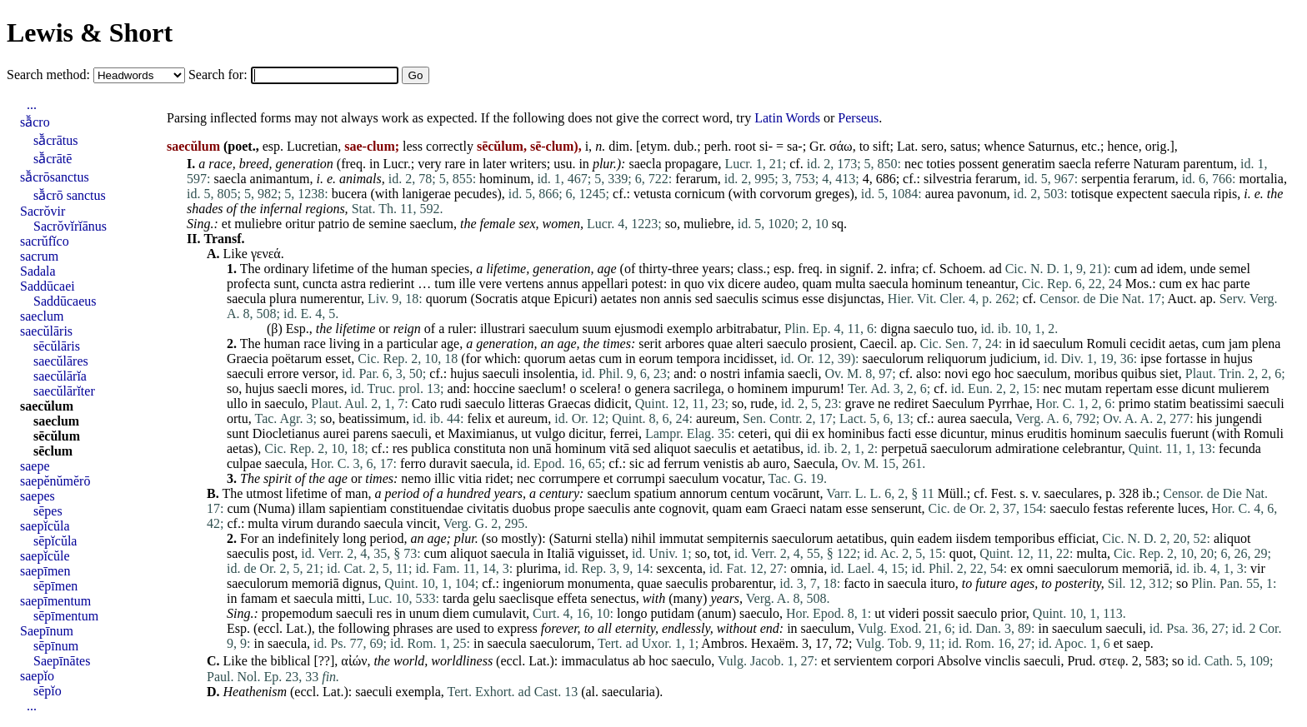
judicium (1013, 358)
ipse (1151, 358)
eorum (656, 358)
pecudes (476, 194)
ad (995, 268)
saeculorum (893, 358)
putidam (672, 613)
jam (1239, 343)
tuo (965, 328)
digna (895, 328)
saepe (35, 466)
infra (902, 268)
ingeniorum (533, 583)
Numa (274, 508)
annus (562, 283)
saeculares (1071, 493)
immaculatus (595, 661)
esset (338, 358)
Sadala (38, 271)
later (494, 164)
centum (749, 493)
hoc (1004, 373)
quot (961, 553)
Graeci (789, 508)
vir (1257, 568)
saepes (37, 496)
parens (370, 433)
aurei (336, 433)
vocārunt (796, 493)
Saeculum (958, 403)
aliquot (672, 448)
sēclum (53, 451)
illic (444, 478)
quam (817, 283)
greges (832, 194)
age (606, 268)
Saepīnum (46, 631)
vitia (470, 478)
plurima (537, 568)
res (400, 448)
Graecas (569, 403)
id (1024, 343)
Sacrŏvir (42, 211)
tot (721, 553)
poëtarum (297, 358)
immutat (681, 538)
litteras (526, 403)
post (284, 553)
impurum (815, 388)
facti (899, 433)
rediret (911, 403)
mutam (1083, 388)
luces (1191, 508)
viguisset (601, 553)
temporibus (1024, 538)
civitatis (488, 508)
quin (902, 538)
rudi (451, 403)
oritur (300, 224)
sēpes (48, 511)
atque (535, 298)
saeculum (553, 328)
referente (1150, 508)
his (1205, 418)
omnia (807, 568)
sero (932, 146)
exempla (418, 692)
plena (1266, 343)
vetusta (652, 194)
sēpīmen (55, 586)
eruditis (1047, 433)
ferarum (696, 179)
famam (258, 598)
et (227, 224)
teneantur (990, 283)
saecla (644, 164)
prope (569, 508)
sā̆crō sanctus (69, 195)
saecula (1190, 194)
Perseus (858, 118)
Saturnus (1051, 146)
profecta (248, 283)
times (617, 343)
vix (716, 283)
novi (956, 373)
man (356, 493)
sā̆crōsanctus (54, 177)
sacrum (39, 256)
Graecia (247, 358)
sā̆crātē (52, 159)
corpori (915, 661)
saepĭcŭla (45, 526)
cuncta (320, 283)
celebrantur (1091, 448)
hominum (504, 179)
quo (694, 283)
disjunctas (854, 298)
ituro (942, 583)
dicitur (585, 433)
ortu (237, 418)
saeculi (245, 373)
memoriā (1145, 568)
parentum (1209, 164)
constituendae (426, 508)
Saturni (572, 538)
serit (650, 343)
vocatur (742, 478)
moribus (1095, 373)
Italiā (560, 553)
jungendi (1238, 418)
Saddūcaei (47, 286)
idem (1169, 268)
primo (1134, 403)
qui (782, 433)
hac (1210, 283)
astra (353, 283)
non (650, 298)
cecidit (1147, 343)
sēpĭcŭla (55, 541)
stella (609, 538)
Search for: (219, 74)
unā (542, 448)
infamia (764, 373)
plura (283, 298)
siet (1169, 373)
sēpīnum (55, 646)
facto (857, 583)
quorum (447, 298)
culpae (244, 463)
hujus (1238, 358)
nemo (416, 478)
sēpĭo (47, 691)
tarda (456, 598)
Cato (424, 403)
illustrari (502, 328)
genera (652, 388)
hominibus (856, 433)
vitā (619, 448)
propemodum (297, 613)
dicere (744, 283)
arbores (684, 343)
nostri (725, 373)
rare (455, 164)
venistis (723, 463)
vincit (422, 523)
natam (825, 508)
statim (1170, 403)
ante (644, 508)
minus (1007, 433)
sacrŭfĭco (44, 241)
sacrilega (697, 388)
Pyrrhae (1008, 403)
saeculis (737, 298)
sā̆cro (35, 122)
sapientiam (358, 508)
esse (813, 298)
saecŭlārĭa (60, 376)
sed (704, 298)
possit (938, 613)
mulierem (1243, 388)
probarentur (742, 583)
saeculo (934, 328)
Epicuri (573, 298)
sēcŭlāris (56, 346)
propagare (692, 164)
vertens (524, 283)
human (409, 268)
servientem (863, 661)
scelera (598, 388)
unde (1202, 268)
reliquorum (956, 358)
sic (636, 463)
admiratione (1027, 448)
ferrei (623, 433)
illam (312, 508)
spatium (655, 493)
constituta (479, 448)
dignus (360, 583)
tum (444, 283)
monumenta (599, 583)
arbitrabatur (747, 328)
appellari (605, 283)
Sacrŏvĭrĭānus (70, 226)
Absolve (959, 661)
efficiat (1076, 538)
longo (632, 613)
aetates (618, 298)
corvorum (785, 194)
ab (753, 463)
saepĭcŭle (45, 556)
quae (720, 343)
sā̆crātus (55, 140)
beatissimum (372, 418)
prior (1012, 613)
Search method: (50, 74)
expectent (1141, 194)
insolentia (548, 373)
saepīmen (45, 571)
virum (297, 523)
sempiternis (738, 538)
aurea (939, 194)
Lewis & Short (90, 32)
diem (456, 613)
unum (424, 613)
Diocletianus (286, 433)
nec (913, 164)
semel (1234, 268)
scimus (780, 298)
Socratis (496, 298)
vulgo (550, 433)
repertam (1129, 388)
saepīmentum (55, 601)
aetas (1182, 343)
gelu (484, 598)
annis (678, 298)
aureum (528, 418)
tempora (697, 358)
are (444, 628)
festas (1108, 508)
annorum (703, 493)
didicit (611, 403)
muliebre (258, 224)
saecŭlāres (60, 361)
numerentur (330, 298)
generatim (1028, 164)
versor (319, 373)
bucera (350, 194)
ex (1191, 283)
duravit (448, 463)
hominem (763, 388)
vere (491, 283)
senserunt (896, 508)
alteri (750, 343)
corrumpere (569, 478)
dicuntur (962, 433)
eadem (935, 538)
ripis (1225, 194)
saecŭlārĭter (64, 391)
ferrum (682, 463)
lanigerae (426, 194)
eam (756, 508)
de (359, 224)
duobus (532, 508)
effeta (572, 598)
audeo (779, 283)
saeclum (431, 224)
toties (940, 164)
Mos (1137, 283)
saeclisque (526, 598)
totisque (1092, 194)
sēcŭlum (56, 436)
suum (597, 328)
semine (387, 224)
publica (430, 448)
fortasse (1186, 358)
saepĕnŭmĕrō (55, 481)
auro (774, 463)
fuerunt (1189, 433)
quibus (1139, 373)
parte (1237, 283)
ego (981, 373)
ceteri (753, 433)
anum (717, 613)
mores (327, 388)
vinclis (1002, 661)
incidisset (749, 358)
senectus (612, 598)
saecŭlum (46, 406)
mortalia (1261, 179)
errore (282, 373)
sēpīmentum (65, 616)
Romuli (1106, 343)
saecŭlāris (46, 331)
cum (1126, 268)
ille (466, 283)
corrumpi (640, 478)
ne (884, 403)
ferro (413, 463)
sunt (284, 283)
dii (801, 433)
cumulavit (499, 613)
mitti (349, 598)
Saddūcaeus (65, 301)
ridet (497, 478)
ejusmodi (639, 328)
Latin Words (787, 118)
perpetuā (904, 448)
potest (648, 283)
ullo (237, 403)
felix (479, 418)
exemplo (690, 328)
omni (1040, 568)
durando (338, 523)
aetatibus (776, 448)
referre (1112, 164)
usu (562, 164)
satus (963, 146)
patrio (333, 224)
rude (762, 403)
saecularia (628, 692)
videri (904, 613)
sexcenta (680, 568)
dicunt (1197, 388)
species (450, 268)
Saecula (814, 463)
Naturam (1157, 164)
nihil (643, 538)
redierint (391, 283)
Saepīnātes (61, 661)
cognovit (682, 508)
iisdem (974, 538)
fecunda (1240, 448)
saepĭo (37, 676)
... (32, 104)
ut (526, 433)
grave (860, 403)
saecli (803, 373)
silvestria (948, 179)
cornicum (699, 194)
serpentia (1105, 179)
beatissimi (1216, 403)
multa (850, 283)
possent (979, 164)
